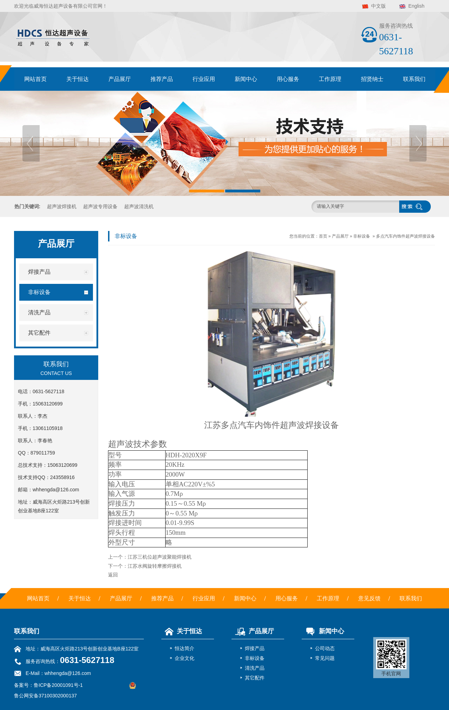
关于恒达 (77, 79)
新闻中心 (246, 79)
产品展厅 (119, 79)
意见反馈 (369, 598)
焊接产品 (254, 648)
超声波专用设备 (100, 206)
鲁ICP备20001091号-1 (58, 685)
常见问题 (325, 658)
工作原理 (330, 79)
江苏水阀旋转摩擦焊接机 (155, 566)
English (416, 6)
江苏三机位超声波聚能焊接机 (160, 557)
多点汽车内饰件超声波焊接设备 (405, 236)
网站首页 (35, 79)
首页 (323, 236)
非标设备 (361, 236)
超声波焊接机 (61, 206)
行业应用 (204, 79)
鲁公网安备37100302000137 (45, 695)
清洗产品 (254, 668)
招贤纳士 (372, 79)
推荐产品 (161, 79)
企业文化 (184, 658)
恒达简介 (184, 648)
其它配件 (254, 678)
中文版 (378, 6)
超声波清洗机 (139, 206)
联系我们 (414, 79)
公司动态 (325, 648)
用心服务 (288, 79)
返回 (113, 575)
